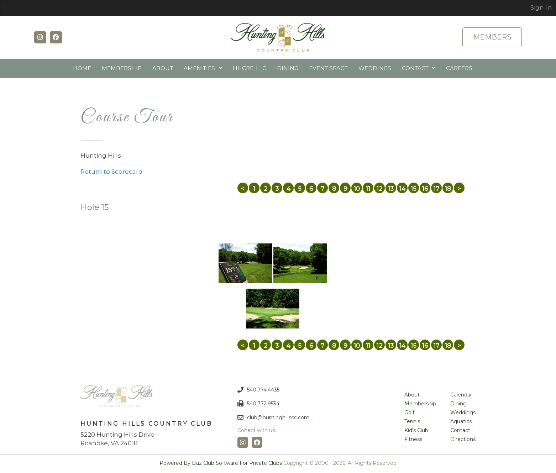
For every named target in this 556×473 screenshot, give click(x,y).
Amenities (199, 69)
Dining (288, 69)
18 (448, 190)
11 (368, 190)
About (163, 69)
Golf (409, 414)
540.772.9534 (263, 405)
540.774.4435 (263, 391)
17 (436, 190)
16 (425, 190)
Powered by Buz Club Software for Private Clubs (220, 464)
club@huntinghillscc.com (278, 418)
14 (402, 190)
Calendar (461, 396)
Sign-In (541, 7)
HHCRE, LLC (250, 69)
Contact (414, 69)
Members (491, 37)
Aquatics (461, 423)
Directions (463, 440)
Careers (459, 69)
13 (391, 190)
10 (357, 190)
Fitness (413, 440)
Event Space (328, 69)
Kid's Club (416, 432)
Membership (122, 69)
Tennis (412, 423)
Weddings (374, 69)
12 (379, 190)
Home (83, 69)
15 (413, 190)
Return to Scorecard (111, 173)
